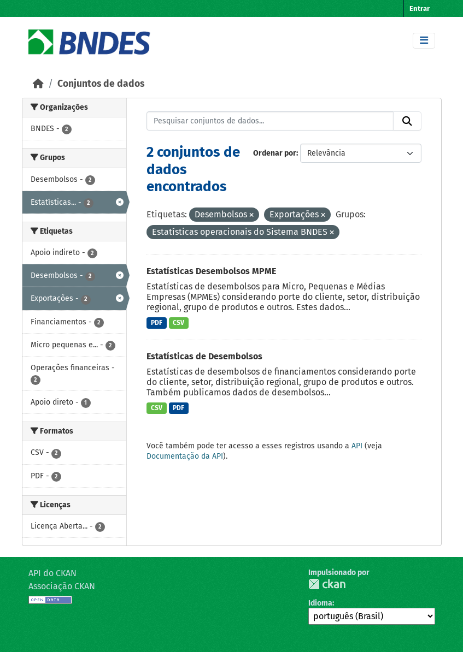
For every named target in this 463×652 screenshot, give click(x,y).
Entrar (419, 8)
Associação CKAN (61, 586)
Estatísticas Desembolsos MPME (211, 271)
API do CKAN (52, 573)
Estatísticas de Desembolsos (204, 356)
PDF (156, 323)
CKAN (326, 584)
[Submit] (407, 121)
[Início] (38, 84)
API (356, 446)
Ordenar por (274, 153)
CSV (178, 323)
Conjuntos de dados (100, 84)
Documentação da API (184, 456)
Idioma (320, 603)
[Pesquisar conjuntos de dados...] (270, 121)
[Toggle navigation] (424, 41)
